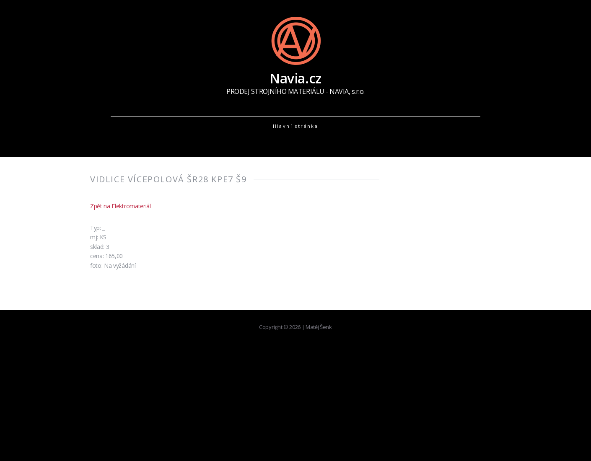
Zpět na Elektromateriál (120, 206)
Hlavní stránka (296, 126)
